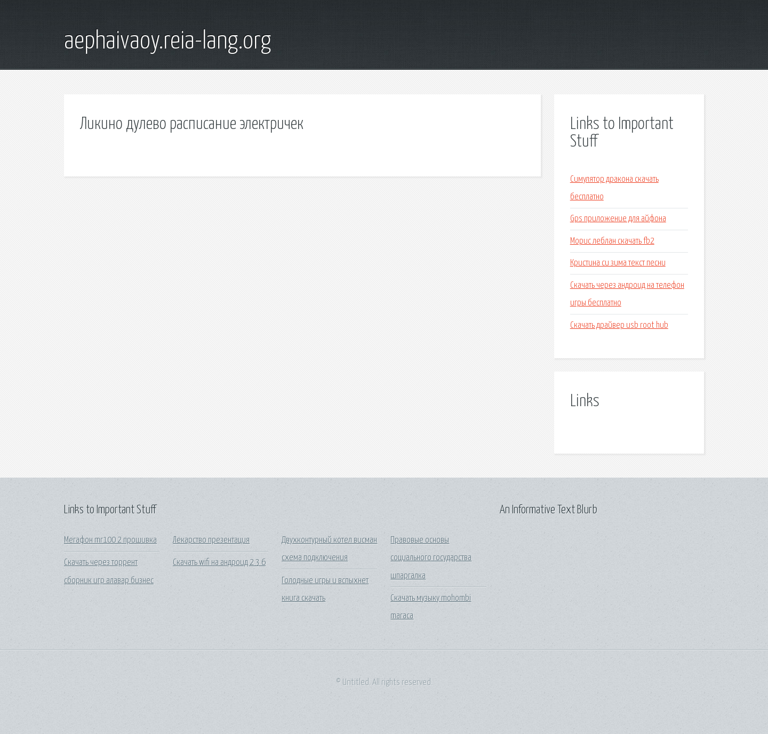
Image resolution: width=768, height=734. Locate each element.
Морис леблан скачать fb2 (612, 241)
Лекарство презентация (211, 540)
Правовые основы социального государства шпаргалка (430, 558)
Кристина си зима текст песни (618, 263)
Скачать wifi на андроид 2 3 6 (219, 562)
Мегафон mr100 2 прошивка (110, 540)
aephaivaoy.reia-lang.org (167, 41)
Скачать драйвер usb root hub (619, 325)
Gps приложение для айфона (618, 218)
